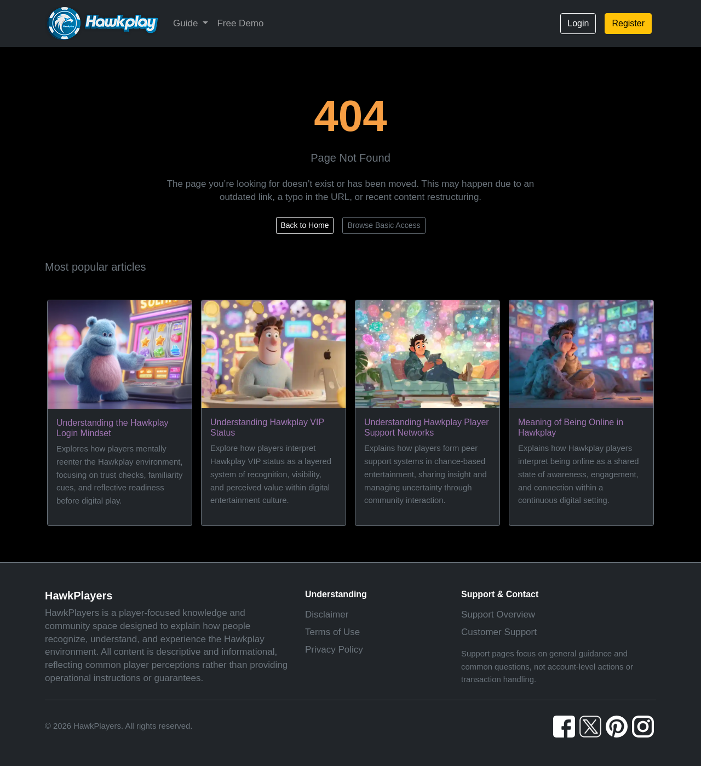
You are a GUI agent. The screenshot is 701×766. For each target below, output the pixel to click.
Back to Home (305, 225)
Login (578, 23)
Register (628, 23)
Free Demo (240, 23)
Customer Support (499, 632)
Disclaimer (326, 614)
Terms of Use (332, 632)
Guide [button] (186, 23)
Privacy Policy (334, 649)
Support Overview (498, 614)
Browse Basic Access (383, 225)
